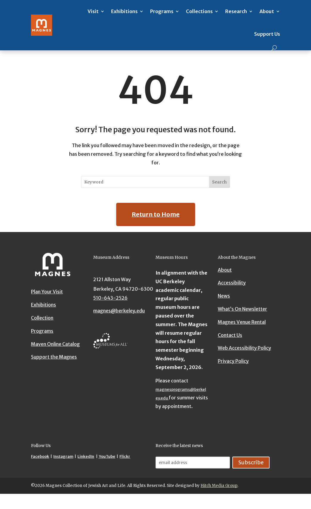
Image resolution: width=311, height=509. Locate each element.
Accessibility (232, 283)
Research (236, 11)
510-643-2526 (110, 298)
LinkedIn (85, 456)
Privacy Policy (233, 361)
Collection (42, 318)
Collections (199, 11)
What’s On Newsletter (242, 309)
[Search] (274, 47)
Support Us (267, 34)
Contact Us (230, 335)
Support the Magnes (54, 357)
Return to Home (156, 214)
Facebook (40, 456)
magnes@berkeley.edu (119, 311)
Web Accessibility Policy (244, 348)
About (266, 11)
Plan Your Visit (47, 292)
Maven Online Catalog (55, 344)
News (224, 296)
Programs (161, 11)
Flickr (124, 456)
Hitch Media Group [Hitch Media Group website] (218, 485)
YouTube (106, 456)
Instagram (63, 456)
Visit (93, 11)
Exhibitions (124, 11)
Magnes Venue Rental (242, 322)
